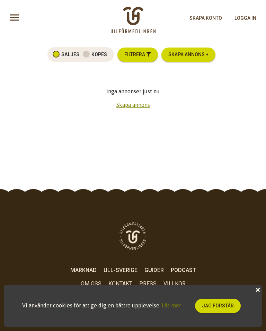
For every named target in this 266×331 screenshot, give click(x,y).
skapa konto (205, 18)
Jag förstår (218, 305)
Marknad (83, 270)
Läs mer (171, 305)
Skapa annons (133, 105)
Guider (154, 270)
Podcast (183, 270)
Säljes (70, 54)
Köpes (99, 54)
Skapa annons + (188, 54)
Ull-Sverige (121, 270)
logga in (245, 18)
